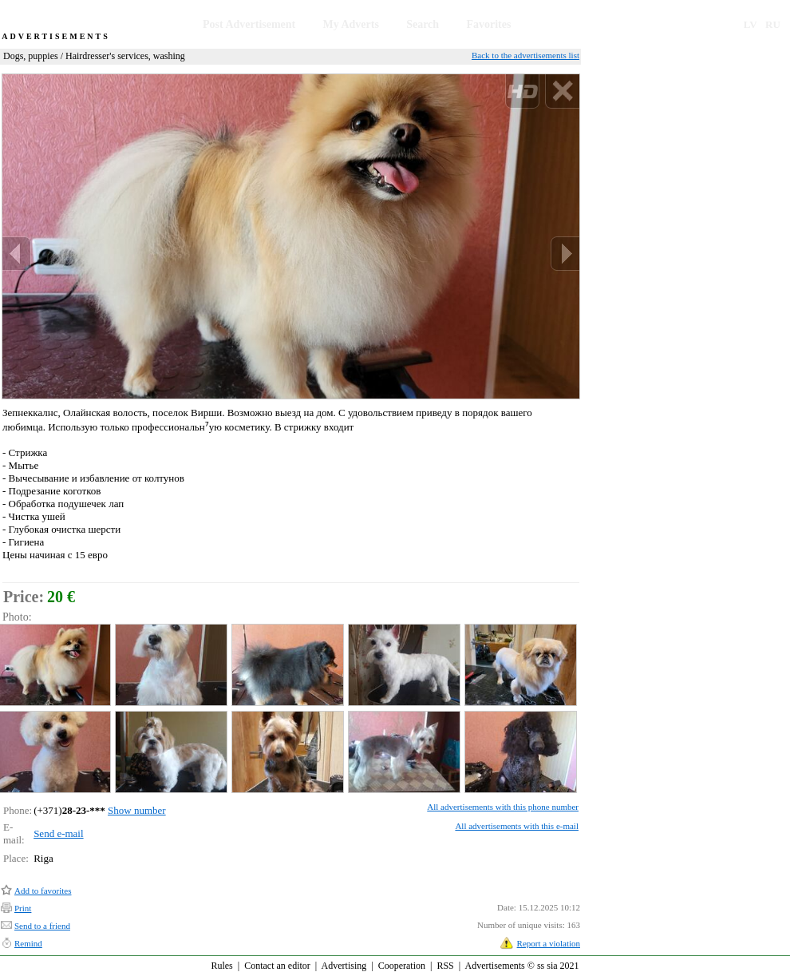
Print (22, 908)
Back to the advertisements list (525, 55)
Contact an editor (277, 965)
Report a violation (548, 943)
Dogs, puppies (30, 55)
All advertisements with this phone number (503, 806)
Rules (221, 965)
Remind (28, 943)
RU (772, 24)
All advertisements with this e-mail (517, 826)
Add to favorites (42, 890)
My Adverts (351, 24)
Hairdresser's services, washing (125, 55)
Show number (137, 810)
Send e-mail (58, 833)
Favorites (488, 24)
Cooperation (401, 965)
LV (750, 24)
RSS (444, 965)
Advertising (344, 965)
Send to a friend (42, 925)
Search (422, 24)
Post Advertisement (249, 24)
